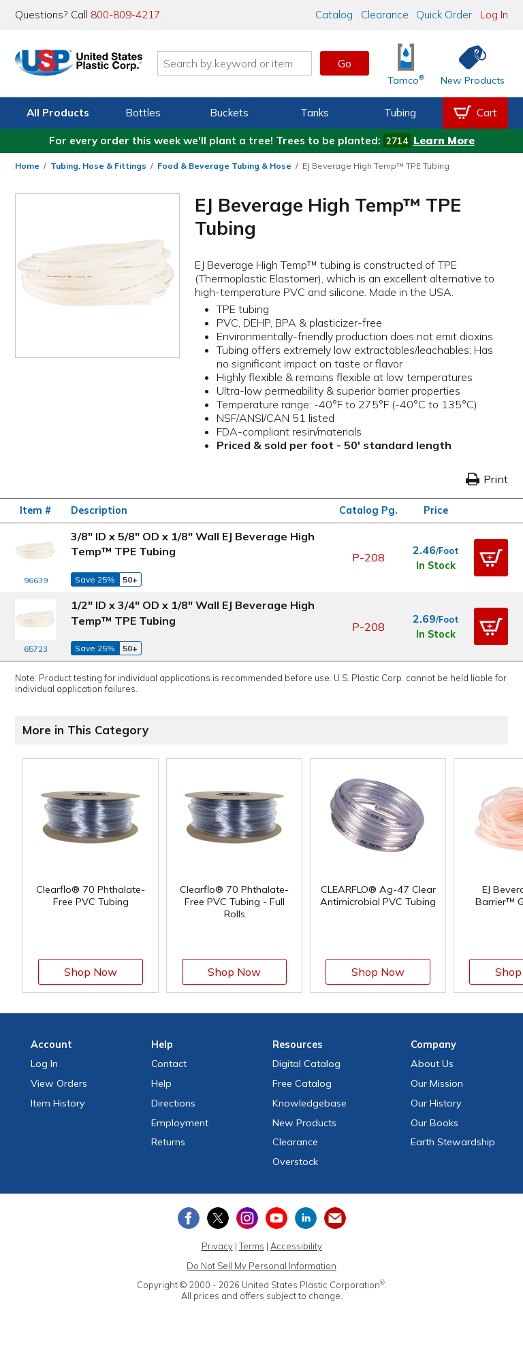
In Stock (436, 565)
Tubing (400, 112)
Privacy (217, 1246)
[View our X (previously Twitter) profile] (218, 1218)
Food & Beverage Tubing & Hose (224, 166)
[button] (491, 558)
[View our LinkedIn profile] (305, 1218)
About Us (432, 1063)
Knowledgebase (309, 1103)
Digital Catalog (306, 1063)
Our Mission (437, 1083)
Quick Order (444, 14)
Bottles (143, 112)
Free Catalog (302, 1083)
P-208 (368, 557)
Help (161, 1083)
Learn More (444, 140)
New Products (304, 1123)
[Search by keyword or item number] (251, 63)
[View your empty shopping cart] (475, 113)
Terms (251, 1246)
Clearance (385, 14)
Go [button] (344, 63)
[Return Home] (95, 66)
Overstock (295, 1161)
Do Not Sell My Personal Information (261, 1265)
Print (487, 479)
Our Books (434, 1123)
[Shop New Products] (468, 63)
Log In (494, 14)
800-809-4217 (125, 14)
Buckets (229, 112)
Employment (179, 1123)
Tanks (314, 112)
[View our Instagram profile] (247, 1218)
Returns (168, 1142)
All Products (58, 112)
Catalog (334, 14)
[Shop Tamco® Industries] (406, 63)
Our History (436, 1103)
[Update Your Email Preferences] (335, 1218)
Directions (173, 1103)
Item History (58, 1103)
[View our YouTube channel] (276, 1218)
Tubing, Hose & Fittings (98, 166)
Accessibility (296, 1246)
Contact (169, 1063)
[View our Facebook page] (188, 1218)
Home (27, 166)
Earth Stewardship (453, 1142)
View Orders (59, 1083)
